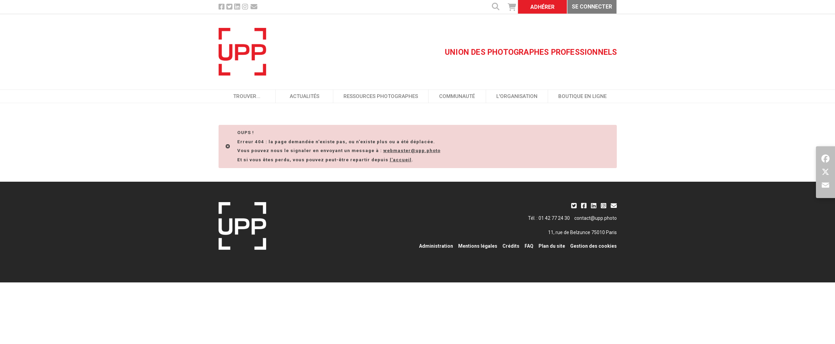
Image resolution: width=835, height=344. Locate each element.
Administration (436, 246)
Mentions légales (477, 246)
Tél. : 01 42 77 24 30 (549, 218)
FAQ (529, 246)
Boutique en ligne (582, 96)
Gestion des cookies (593, 246)
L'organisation (516, 96)
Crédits (510, 246)
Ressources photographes (380, 96)
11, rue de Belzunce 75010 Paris (582, 232)
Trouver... (246, 96)
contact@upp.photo (595, 218)
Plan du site (552, 246)
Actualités (304, 96)
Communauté (457, 96)
